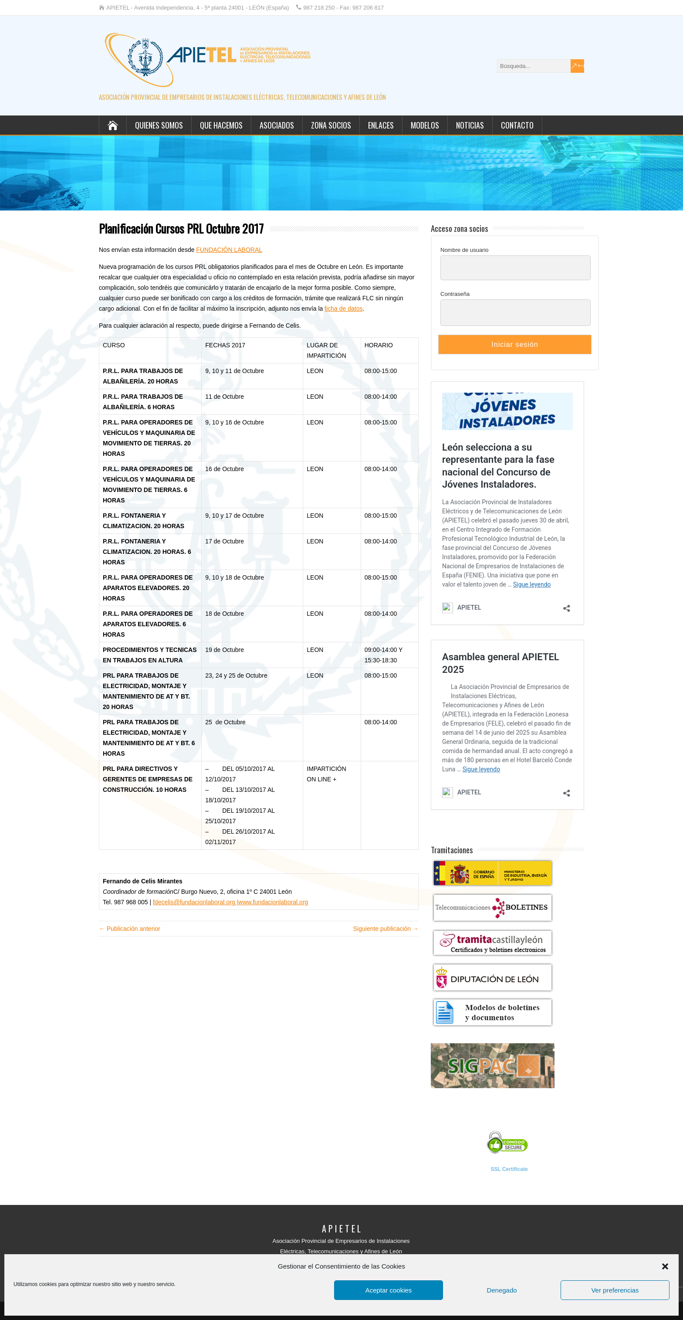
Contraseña (455, 294)
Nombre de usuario (464, 250)
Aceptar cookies (388, 1290)
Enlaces (381, 125)
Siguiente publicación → (386, 928)
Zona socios (331, 125)
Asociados (277, 125)
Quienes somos (159, 125)
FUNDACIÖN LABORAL (229, 249)
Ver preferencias (615, 1290)
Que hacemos (221, 125)
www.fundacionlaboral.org (273, 902)
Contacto (517, 125)
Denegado (502, 1290)
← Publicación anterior (129, 928)
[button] (665, 1266)
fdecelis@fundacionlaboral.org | (195, 902)
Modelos (425, 125)
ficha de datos (343, 308)
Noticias (470, 125)
